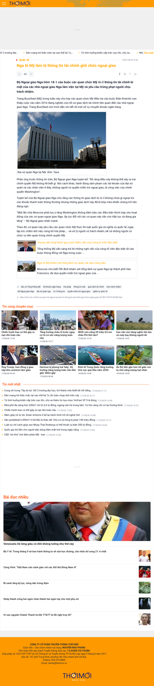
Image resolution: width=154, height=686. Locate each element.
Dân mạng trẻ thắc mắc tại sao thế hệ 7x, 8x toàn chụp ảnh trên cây (49, 395)
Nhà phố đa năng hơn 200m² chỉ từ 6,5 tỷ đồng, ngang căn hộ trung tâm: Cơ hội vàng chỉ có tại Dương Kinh (71, 405)
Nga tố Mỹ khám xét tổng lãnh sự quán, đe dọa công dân (71, 262)
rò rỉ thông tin (59, 291)
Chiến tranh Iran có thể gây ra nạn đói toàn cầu (38, 410)
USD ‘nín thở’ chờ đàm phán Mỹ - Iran (32, 434)
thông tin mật (79, 287)
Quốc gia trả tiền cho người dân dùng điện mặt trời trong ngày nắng (49, 429)
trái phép (67, 287)
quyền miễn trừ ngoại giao (78, 291)
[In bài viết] (135, 74)
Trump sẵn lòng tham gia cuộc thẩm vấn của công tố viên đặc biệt (77, 242)
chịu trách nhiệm (113, 287)
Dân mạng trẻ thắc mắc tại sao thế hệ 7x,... (60, 52)
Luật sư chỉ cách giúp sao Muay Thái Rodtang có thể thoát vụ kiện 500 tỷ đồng (55, 424)
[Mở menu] (4, 3)
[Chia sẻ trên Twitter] (125, 74)
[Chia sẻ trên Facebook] (120, 74)
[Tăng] (31, 74)
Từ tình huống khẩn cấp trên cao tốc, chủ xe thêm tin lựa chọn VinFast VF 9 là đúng (58, 400)
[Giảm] (19, 74)
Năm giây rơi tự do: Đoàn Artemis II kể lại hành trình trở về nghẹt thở (50, 415)
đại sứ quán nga (44, 291)
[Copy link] (130, 74)
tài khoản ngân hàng (52, 287)
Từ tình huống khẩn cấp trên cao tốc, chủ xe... (117, 52)
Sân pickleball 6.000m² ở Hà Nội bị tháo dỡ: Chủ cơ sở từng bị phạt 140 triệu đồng (57, 420)
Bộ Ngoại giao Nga (26, 291)
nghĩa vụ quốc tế (100, 291)
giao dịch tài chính (96, 287)
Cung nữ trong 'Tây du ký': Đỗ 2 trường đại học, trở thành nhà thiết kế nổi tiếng (55, 390)
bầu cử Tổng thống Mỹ (30, 287)
